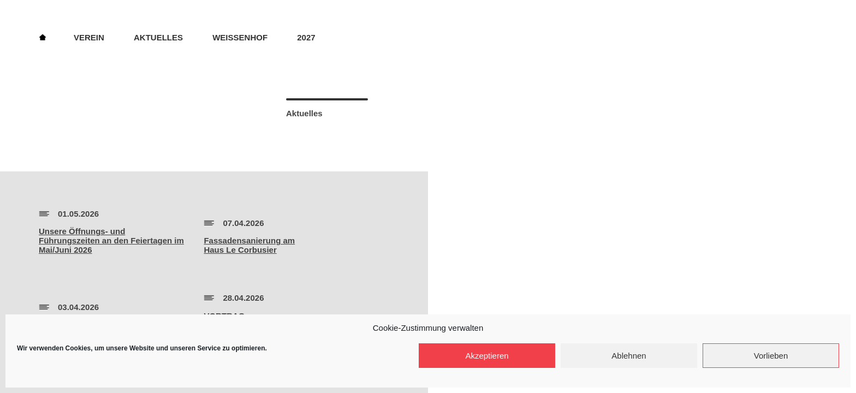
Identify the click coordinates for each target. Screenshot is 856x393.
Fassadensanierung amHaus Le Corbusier (249, 245)
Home (42, 36)
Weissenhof (240, 37)
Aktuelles (158, 37)
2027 (306, 37)
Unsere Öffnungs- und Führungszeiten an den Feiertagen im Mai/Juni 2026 (111, 240)
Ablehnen (628, 355)
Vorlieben (771, 355)
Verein (89, 37)
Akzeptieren (486, 355)
